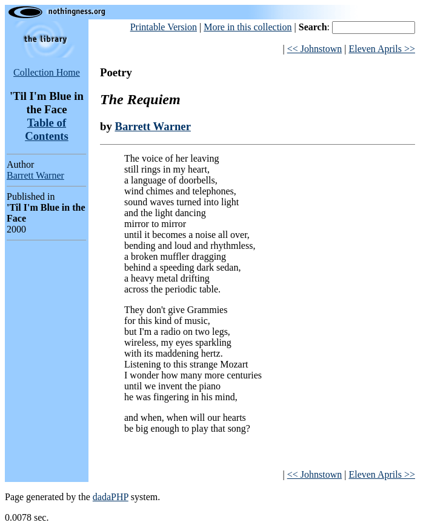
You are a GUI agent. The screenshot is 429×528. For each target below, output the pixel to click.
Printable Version (163, 27)
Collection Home (46, 72)
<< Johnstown (314, 49)
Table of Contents (46, 129)
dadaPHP (110, 497)
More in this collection (247, 27)
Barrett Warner (35, 175)
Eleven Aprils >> (381, 49)
